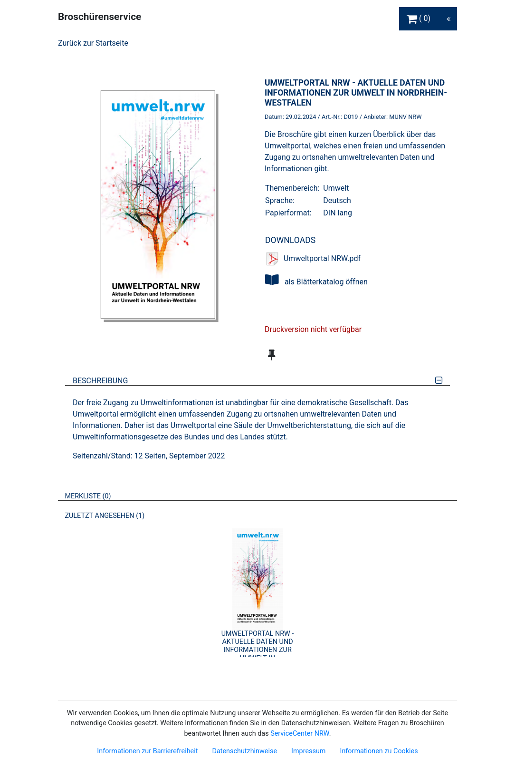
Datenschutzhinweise (244, 751)
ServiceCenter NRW (299, 733)
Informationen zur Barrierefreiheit (147, 751)
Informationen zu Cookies (379, 751)
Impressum (308, 751)
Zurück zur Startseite (93, 43)
